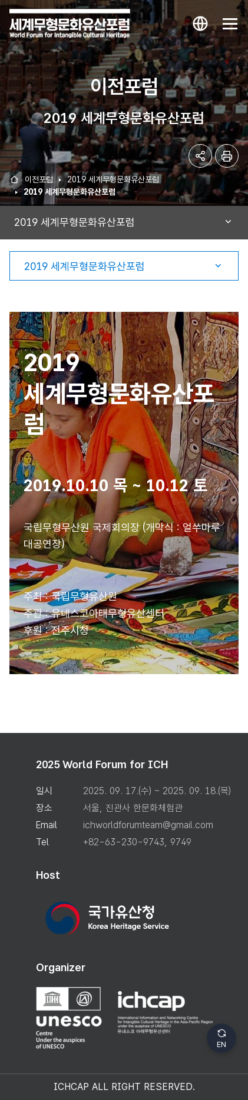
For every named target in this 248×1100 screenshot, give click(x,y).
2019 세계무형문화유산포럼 (113, 179)
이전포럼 (39, 179)
